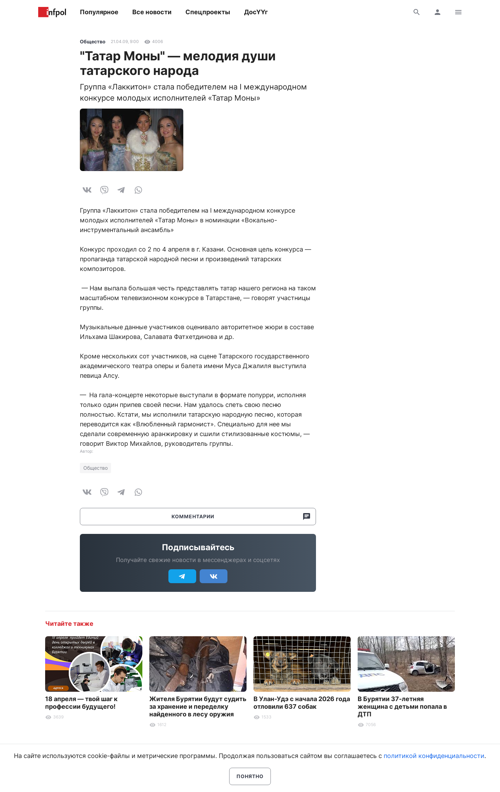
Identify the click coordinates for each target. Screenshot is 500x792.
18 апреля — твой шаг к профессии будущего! (81, 702)
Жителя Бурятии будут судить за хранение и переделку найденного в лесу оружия (198, 706)
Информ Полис (52, 12)
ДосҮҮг (256, 12)
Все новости (152, 12)
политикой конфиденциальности (434, 755)
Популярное (99, 12)
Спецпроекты (207, 12)
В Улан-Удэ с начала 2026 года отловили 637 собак (301, 702)
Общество (93, 41)
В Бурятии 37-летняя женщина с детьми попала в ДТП (402, 706)
